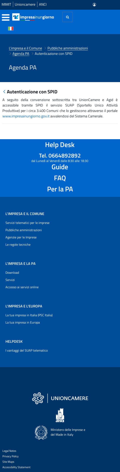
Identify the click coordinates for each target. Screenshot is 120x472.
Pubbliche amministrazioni (23, 230)
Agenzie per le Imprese (21, 237)
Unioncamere (25, 4)
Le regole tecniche (18, 244)
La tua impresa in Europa (22, 322)
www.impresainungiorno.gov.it (25, 116)
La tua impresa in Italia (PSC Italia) (29, 315)
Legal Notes (9, 451)
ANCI (42, 4)
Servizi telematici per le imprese (27, 222)
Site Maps (8, 461)
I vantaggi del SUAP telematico (26, 350)
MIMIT (6, 4)
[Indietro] (4, 91)
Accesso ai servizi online (22, 287)
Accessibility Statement (16, 467)
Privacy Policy (10, 456)
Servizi (10, 279)
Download (12, 272)
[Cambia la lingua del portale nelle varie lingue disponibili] (11, 28)
